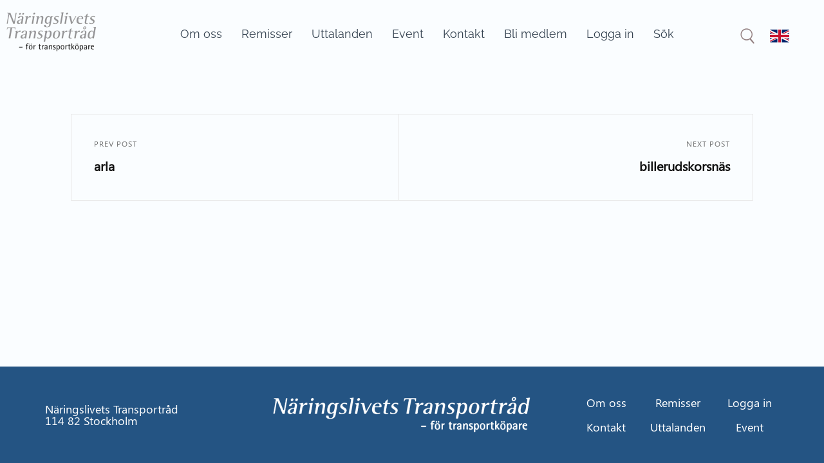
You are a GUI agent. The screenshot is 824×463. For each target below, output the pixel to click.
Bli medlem (535, 34)
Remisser (266, 34)
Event (408, 34)
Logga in (610, 34)
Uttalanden (342, 34)
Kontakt (464, 34)
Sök (663, 34)
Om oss (201, 34)
